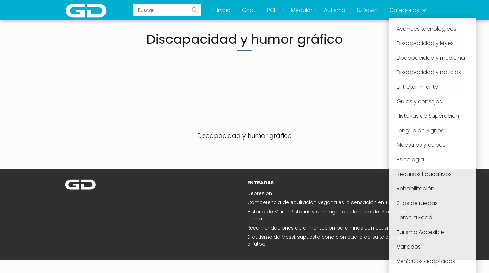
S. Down (367, 10)
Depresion (259, 193)
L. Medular (299, 10)
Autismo (334, 10)
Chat (248, 10)
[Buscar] (194, 9)
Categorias (404, 10)
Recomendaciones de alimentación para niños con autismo (321, 227)
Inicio (224, 10)
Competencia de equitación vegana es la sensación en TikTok (323, 202)
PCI (271, 10)
